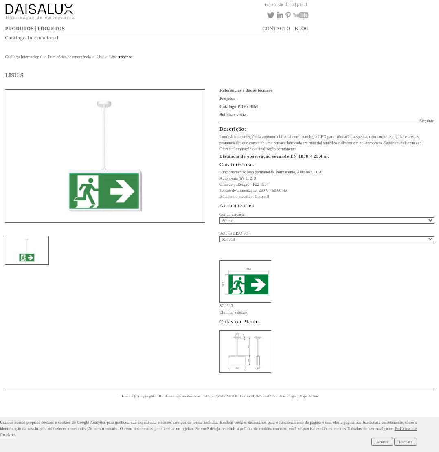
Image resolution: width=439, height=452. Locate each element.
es (267, 4)
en (274, 4)
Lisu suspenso (120, 57)
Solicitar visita (233, 114)
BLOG (302, 28)
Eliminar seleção (233, 312)
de (281, 4)
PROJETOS (51, 28)
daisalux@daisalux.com (182, 396)
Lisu (100, 57)
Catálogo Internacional (32, 38)
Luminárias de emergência (69, 57)
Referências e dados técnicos (246, 90)
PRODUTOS (19, 28)
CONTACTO (276, 28)
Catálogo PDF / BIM (239, 106)
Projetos (227, 98)
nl (306, 4)
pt (299, 4)
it (293, 4)
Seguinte (427, 120)
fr (288, 4)
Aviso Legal (288, 396)
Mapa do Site (309, 396)
